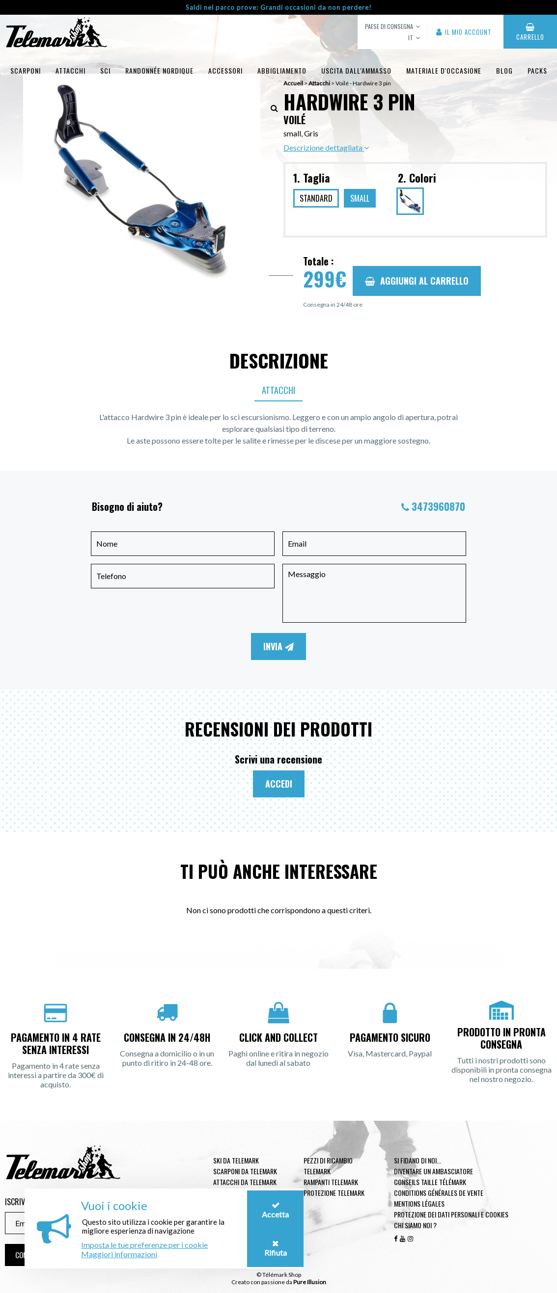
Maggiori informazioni (119, 1254)
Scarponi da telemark (245, 1171)
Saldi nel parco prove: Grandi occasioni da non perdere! (279, 7)
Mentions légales (419, 1203)
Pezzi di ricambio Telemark (328, 1165)
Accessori (225, 70)
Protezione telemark (334, 1192)
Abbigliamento (281, 70)
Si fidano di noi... (417, 1160)
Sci (105, 70)
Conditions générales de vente (438, 1192)
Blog (504, 70)
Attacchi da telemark (245, 1182)
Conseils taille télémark (430, 1182)
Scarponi (25, 70)
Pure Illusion (309, 1282)
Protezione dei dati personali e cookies (451, 1214)
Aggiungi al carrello (417, 280)
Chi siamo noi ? (415, 1225)
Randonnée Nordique (159, 70)
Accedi (278, 783)
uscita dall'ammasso (356, 70)
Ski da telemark (236, 1160)
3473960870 (438, 506)
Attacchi (70, 70)
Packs (537, 70)
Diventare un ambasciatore (433, 1171)
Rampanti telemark (331, 1182)
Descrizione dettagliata (326, 147)
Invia (278, 646)
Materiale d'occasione (443, 70)
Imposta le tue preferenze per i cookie (144, 1244)
